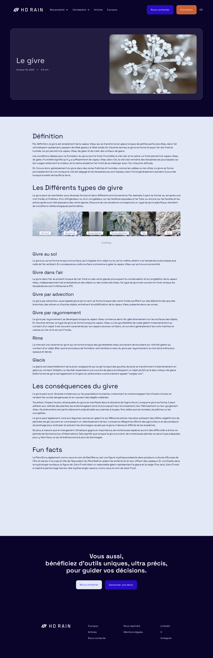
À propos (112, 9)
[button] (59, 9)
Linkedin (165, 626)
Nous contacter (97, 638)
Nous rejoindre (132, 626)
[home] (28, 10)
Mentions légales (133, 632)
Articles (98, 9)
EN (201, 9)
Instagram (166, 638)
